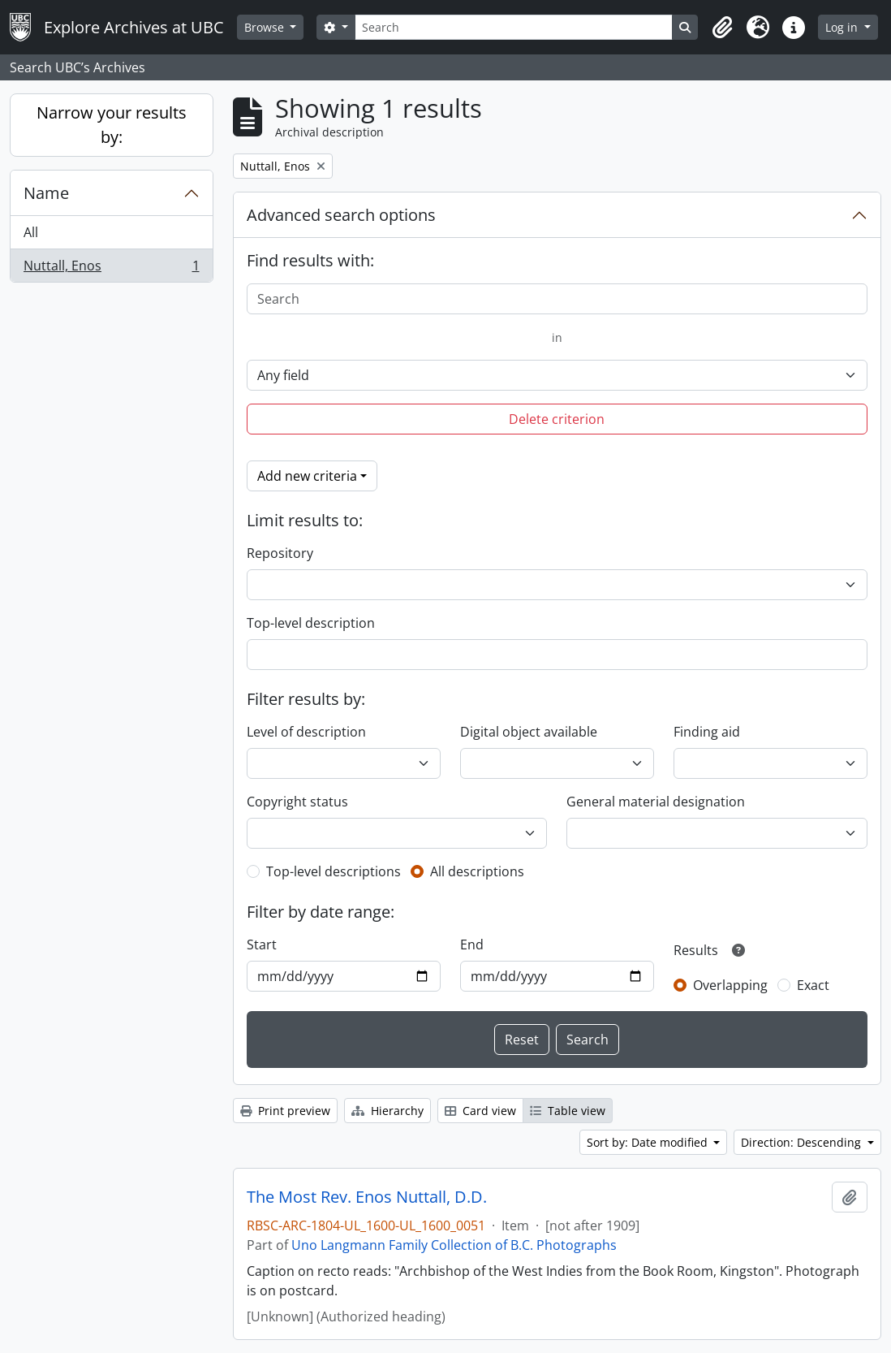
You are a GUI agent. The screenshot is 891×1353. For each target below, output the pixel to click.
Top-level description (311, 623)
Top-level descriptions (333, 871)
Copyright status (297, 802)
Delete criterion (557, 419)
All (31, 232)
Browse (265, 27)
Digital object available (528, 732)
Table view (567, 1110)
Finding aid (707, 732)
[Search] (514, 27)
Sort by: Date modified (649, 1142)
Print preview (285, 1110)
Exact (813, 985)
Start (262, 944)
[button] (722, 27)
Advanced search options (341, 215)
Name (46, 193)
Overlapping (730, 985)
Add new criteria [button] (307, 476)
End (472, 944)
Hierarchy (387, 1110)
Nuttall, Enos (111, 269)
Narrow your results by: (112, 125)
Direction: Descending (802, 1142)
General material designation (655, 802)
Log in (843, 27)
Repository (280, 553)
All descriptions (477, 871)
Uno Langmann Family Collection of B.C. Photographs (454, 1245)
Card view (480, 1110)
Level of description (306, 732)
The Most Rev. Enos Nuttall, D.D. (367, 1197)
